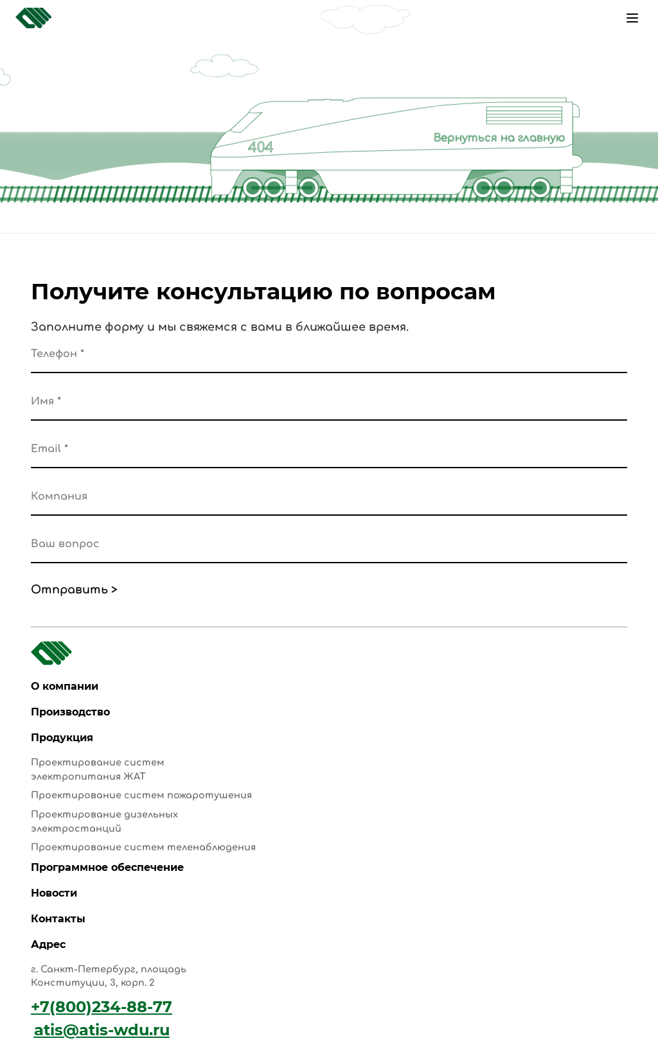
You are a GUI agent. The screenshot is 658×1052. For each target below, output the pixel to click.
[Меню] (632, 18)
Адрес (48, 944)
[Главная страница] (33, 18)
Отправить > (74, 589)
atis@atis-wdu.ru (102, 1030)
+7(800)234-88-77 (101, 1006)
